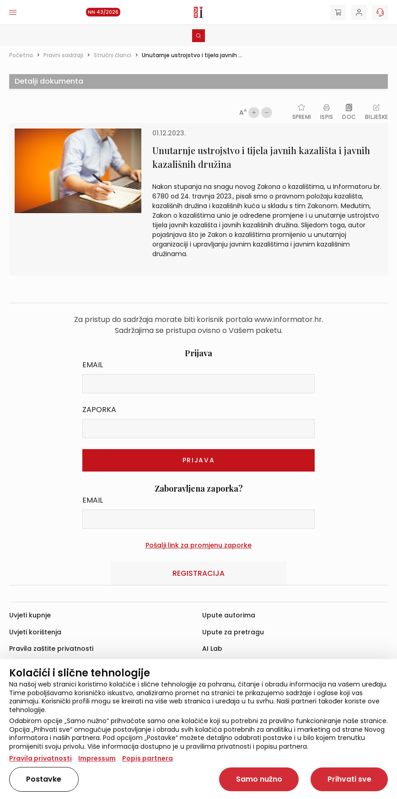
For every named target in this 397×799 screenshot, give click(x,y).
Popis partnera (147, 758)
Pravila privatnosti (40, 758)
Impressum (97, 758)
